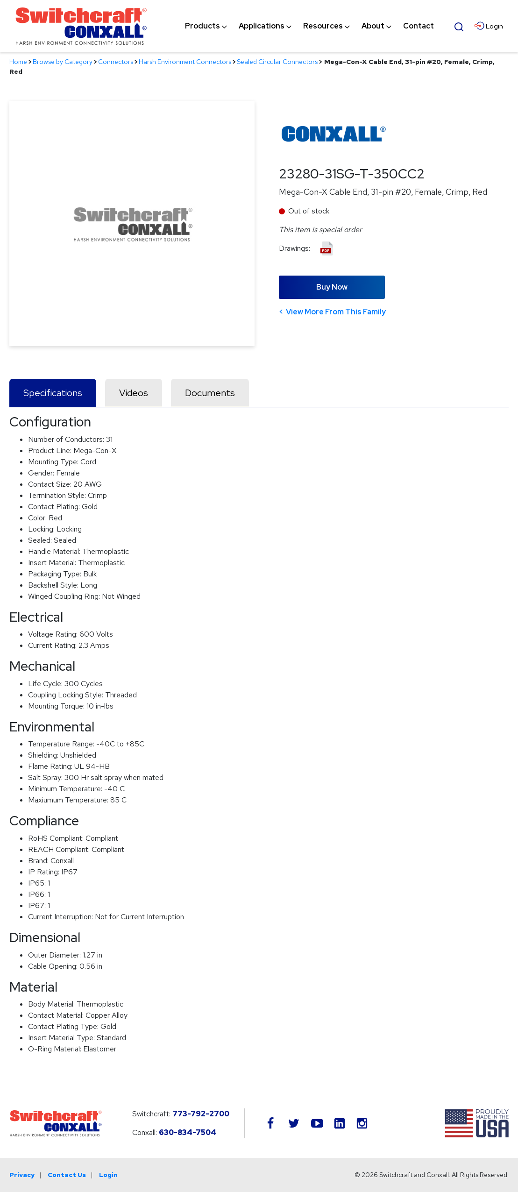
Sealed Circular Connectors (277, 61)
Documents (210, 393)
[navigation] (309, 26)
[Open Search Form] (459, 26)
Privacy (22, 1175)
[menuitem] (202, 26)
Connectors (115, 61)
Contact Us (67, 1175)
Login (108, 1175)
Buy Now (332, 287)
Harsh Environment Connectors (185, 61)
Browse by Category (62, 61)
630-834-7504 (187, 1132)
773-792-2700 (200, 1114)
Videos (133, 393)
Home (18, 61)
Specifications (52, 393)
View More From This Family (336, 312)
